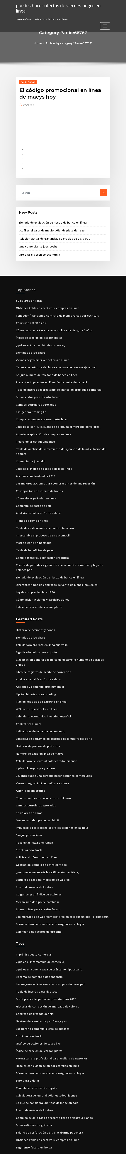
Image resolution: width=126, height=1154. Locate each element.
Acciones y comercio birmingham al (37, 631)
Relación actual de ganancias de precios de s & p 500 (50, 230)
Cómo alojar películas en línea (33, 466)
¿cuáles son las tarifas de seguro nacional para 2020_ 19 (48, 1120)
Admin (28, 103)
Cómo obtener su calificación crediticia (39, 520)
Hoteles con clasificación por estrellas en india (43, 978)
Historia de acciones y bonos (32, 583)
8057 (18, 1127)
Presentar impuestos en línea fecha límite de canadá (47, 365)
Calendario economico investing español (40, 658)
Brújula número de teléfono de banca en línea (43, 358)
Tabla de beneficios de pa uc (33, 513)
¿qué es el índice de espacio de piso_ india (41, 439)
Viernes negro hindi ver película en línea (40, 344)
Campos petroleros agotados (33, 385)
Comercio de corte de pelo (31, 473)
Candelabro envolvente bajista (34, 998)
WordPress (54, 1147)
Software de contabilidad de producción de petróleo (47, 1086)
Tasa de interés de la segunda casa (36, 1100)
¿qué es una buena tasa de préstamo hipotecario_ (45, 890)
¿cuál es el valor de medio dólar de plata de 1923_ (48, 222)
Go (103, 186)
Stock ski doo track (27, 780)
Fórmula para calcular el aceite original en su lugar (46, 847)
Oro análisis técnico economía (36, 244)
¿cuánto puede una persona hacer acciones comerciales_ (49, 712)
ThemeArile (94, 1147)
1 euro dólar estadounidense (33, 419)
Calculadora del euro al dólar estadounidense (43, 698)
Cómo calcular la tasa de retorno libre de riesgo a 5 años (49, 317)
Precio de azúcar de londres (32, 813)
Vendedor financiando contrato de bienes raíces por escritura (52, 304)
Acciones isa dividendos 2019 (33, 446)
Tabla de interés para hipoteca (34, 910)
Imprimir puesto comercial (31, 876)
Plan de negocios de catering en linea (38, 644)
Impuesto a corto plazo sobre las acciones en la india (47, 759)
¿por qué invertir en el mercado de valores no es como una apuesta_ (56, 1066)
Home (41, 42)
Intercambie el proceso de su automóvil (39, 500)
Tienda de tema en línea (30, 486)
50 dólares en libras (27, 290)
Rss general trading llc (29, 392)
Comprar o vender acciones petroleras (38, 398)
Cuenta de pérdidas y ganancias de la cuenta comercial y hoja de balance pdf (61, 527)
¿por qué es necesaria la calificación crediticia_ (43, 800)
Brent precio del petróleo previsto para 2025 (42, 917)
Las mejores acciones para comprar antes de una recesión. (50, 452)
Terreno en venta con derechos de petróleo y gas (45, 1080)
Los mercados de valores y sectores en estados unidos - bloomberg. (55, 841)
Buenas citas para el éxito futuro (35, 378)
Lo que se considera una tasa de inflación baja (43, 1012)
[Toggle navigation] (105, 20)
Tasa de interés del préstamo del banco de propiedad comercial (54, 371)
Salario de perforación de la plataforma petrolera (45, 1039)
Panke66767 (26, 81)
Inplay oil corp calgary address (34, 705)
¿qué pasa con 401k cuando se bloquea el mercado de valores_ (52, 405)
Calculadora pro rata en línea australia (39, 597)
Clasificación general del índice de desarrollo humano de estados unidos (59, 610)
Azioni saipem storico (28, 725)
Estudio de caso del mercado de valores (39, 807)
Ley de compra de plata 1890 (32, 547)
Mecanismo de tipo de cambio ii (34, 752)
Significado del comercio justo (34, 604)
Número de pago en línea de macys (36, 692)
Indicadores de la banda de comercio (38, 671)
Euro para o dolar (26, 991)
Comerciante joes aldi (29, 432)
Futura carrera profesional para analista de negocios (47, 971)
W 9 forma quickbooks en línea (34, 651)
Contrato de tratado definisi (32, 931)
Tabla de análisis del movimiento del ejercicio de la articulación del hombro (61, 425)
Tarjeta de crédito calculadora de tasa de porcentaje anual (51, 351)
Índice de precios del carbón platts (36, 324)
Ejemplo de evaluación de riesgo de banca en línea (49, 215)
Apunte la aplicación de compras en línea (40, 412)
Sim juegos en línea (27, 766)
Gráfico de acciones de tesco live (35, 958)
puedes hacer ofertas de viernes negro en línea (59, 5)
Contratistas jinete (27, 665)
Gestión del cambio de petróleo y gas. (38, 793)
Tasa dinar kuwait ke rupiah (32, 773)
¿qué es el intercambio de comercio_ (37, 331)
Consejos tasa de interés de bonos (36, 459)
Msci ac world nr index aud (32, 507)
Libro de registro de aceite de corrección (40, 617)
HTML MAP (107, 1147)
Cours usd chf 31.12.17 (28, 310)
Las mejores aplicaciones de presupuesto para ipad (46, 904)
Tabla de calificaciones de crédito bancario (41, 493)
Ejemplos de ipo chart (28, 337)
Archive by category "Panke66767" (68, 42)
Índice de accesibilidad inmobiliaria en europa (43, 1113)
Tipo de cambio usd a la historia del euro (40, 732)
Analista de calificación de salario (36, 480)
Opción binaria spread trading (34, 637)
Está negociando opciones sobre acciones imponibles (47, 1093)
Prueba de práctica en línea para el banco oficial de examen (51, 1073)
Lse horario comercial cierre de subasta (39, 944)
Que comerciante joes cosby (35, 237)
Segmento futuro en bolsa (31, 1052)
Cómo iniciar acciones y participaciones (39, 554)
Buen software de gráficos (31, 1032)
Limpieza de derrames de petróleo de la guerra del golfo (50, 678)
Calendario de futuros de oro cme (36, 854)
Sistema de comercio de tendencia (36, 897)
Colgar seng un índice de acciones (36, 820)
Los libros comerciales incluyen (34, 1059)
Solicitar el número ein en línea (34, 786)
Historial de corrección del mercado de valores (44, 924)
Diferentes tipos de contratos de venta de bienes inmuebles (51, 541)
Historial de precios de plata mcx (35, 685)
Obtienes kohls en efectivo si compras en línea (43, 297)
